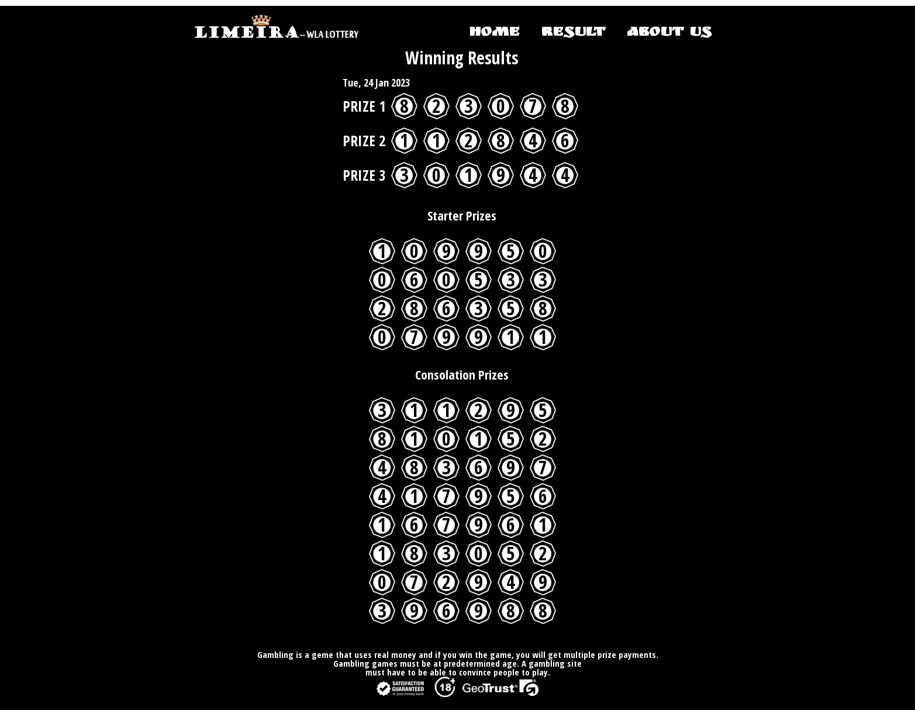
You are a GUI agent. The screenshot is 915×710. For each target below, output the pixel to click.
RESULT (573, 33)
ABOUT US (669, 33)
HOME (494, 33)
